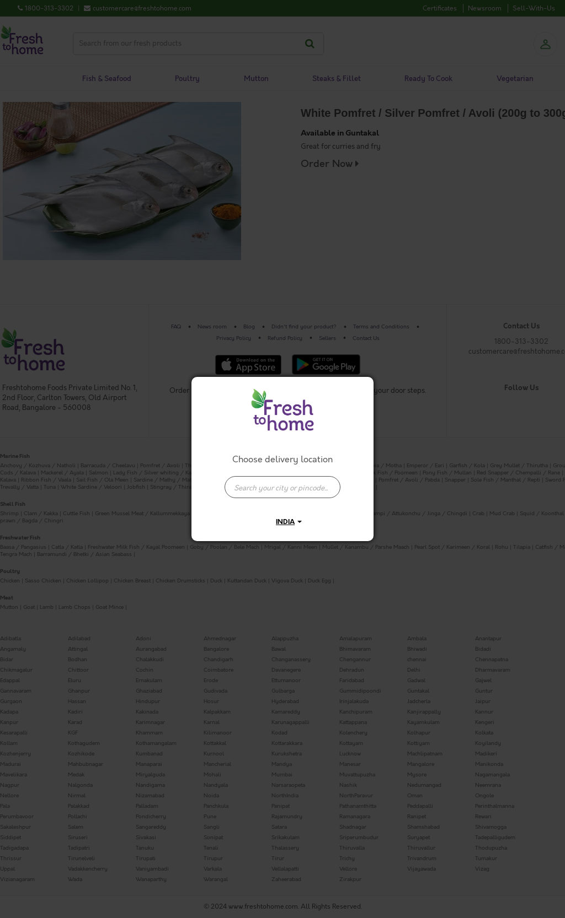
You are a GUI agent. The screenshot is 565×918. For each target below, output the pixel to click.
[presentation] (282, 487)
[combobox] (282, 481)
